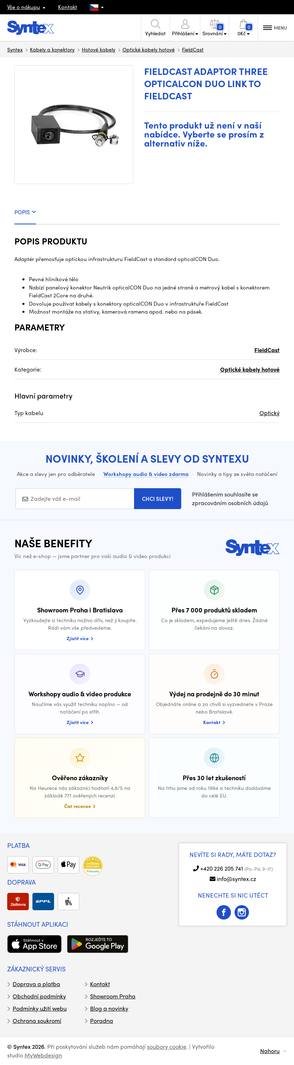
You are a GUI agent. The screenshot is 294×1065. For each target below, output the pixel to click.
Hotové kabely (98, 49)
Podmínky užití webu (40, 1008)
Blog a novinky (109, 1008)
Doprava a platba (36, 984)
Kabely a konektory (52, 49)
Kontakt (67, 7)
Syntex (15, 49)
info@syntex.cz (236, 879)
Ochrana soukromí (37, 1020)
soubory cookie (166, 1046)
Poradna (101, 1020)
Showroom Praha (112, 996)
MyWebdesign (43, 1055)
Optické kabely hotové (148, 49)
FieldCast (193, 49)
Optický (269, 413)
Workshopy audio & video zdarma (145, 474)
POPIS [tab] (25, 212)
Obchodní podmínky (39, 996)
